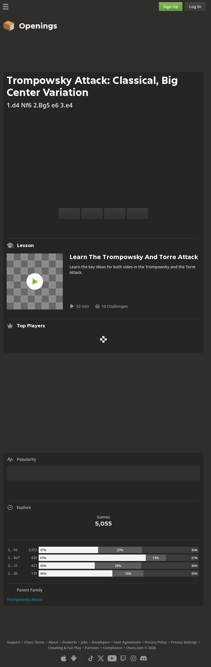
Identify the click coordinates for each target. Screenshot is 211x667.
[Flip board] (69, 213)
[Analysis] (94, 226)
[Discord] (143, 658)
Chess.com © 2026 (141, 647)
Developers (101, 642)
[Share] (121, 226)
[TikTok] (90, 658)
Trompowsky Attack (25, 599)
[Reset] (92, 213)
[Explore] (103, 226)
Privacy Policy (156, 642)
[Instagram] (133, 658)
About (53, 642)
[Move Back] (115, 213)
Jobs (84, 642)
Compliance (112, 647)
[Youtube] (112, 658)
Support (13, 642)
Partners (92, 647)
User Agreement (127, 642)
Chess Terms (34, 642)
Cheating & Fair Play (64, 647)
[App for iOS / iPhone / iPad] (63, 658)
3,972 (32, 550)
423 (34, 565)
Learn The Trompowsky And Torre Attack (133, 257)
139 (34, 573)
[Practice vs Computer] (85, 226)
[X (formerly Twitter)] (101, 658)
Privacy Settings (184, 642)
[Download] (112, 226)
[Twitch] (123, 658)
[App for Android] (73, 658)
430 (34, 557)
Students (69, 642)
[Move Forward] (137, 213)
